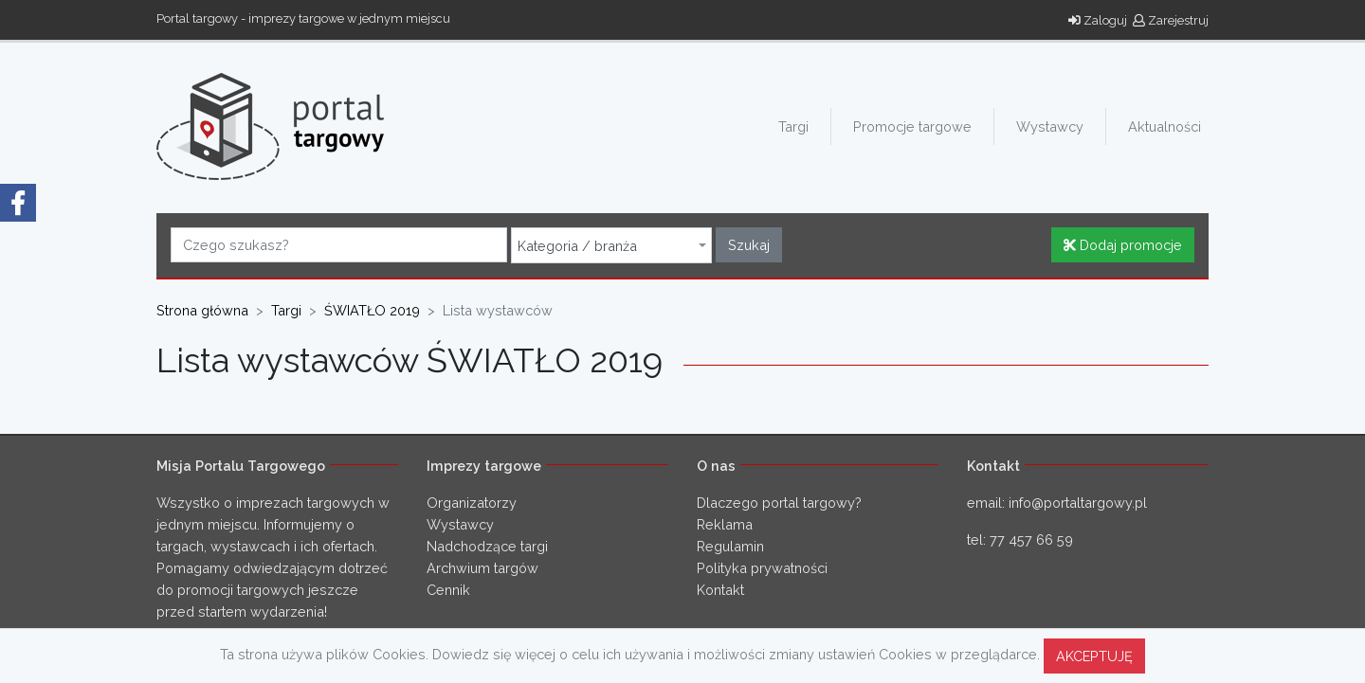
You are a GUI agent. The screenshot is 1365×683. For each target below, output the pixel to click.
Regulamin (730, 546)
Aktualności (1164, 126)
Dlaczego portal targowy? (779, 502)
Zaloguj (1097, 20)
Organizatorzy (472, 502)
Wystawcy (1049, 126)
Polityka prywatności (762, 568)
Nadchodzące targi (487, 546)
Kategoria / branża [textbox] (577, 246)
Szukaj (749, 245)
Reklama (725, 524)
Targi (793, 126)
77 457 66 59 (1031, 539)
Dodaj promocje (1123, 245)
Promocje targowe (912, 126)
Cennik (448, 590)
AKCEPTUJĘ (1094, 656)
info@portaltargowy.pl (1078, 502)
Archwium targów (482, 568)
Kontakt (720, 590)
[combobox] (611, 245)
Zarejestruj (1171, 20)
